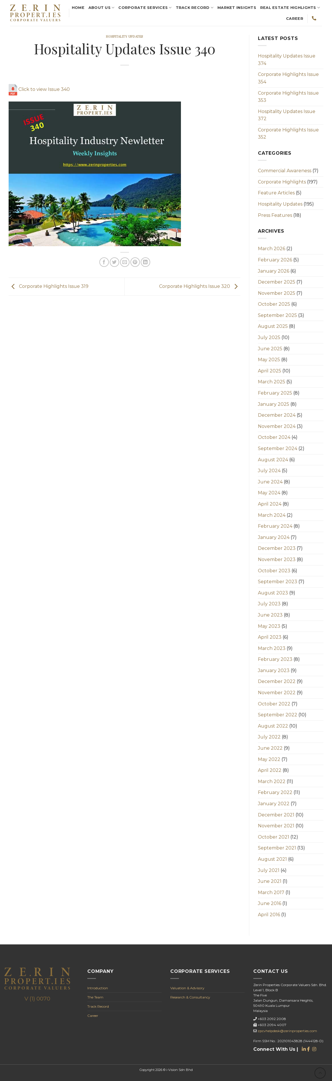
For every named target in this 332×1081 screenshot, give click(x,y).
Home (78, 7)
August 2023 (273, 593)
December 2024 (277, 415)
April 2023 (269, 637)
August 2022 (273, 726)
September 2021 (277, 848)
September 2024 (277, 448)
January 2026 (273, 271)
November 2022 (277, 692)
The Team (95, 997)
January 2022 (273, 803)
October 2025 (274, 304)
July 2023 (269, 603)
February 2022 (275, 792)
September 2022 (277, 715)
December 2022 (277, 681)
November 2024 (277, 426)
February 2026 (275, 260)
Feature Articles (276, 193)
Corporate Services (144, 7)
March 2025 (271, 381)
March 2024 (271, 515)
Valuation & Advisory (187, 988)
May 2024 (269, 492)
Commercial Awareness (284, 170)
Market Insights (236, 7)
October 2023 (274, 570)
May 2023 (269, 626)
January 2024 (273, 537)
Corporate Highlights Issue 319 (48, 286)
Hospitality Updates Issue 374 (286, 59)
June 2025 (270, 348)
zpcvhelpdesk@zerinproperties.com (287, 1031)
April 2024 (269, 504)
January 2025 (273, 404)
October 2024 (274, 437)
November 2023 (277, 559)
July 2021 (268, 870)
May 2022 (269, 759)
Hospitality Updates (124, 36)
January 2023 (273, 670)
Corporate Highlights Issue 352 (288, 133)
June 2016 (269, 903)
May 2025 (269, 359)
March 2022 (271, 781)
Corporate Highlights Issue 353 (288, 96)
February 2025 (275, 393)
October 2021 (273, 837)
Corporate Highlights (282, 182)
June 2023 (270, 615)
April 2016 (269, 914)
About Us (101, 7)
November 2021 (276, 826)
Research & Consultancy (190, 997)
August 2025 (273, 326)
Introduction (97, 988)
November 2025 (276, 293)
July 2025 (269, 337)
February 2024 (275, 526)
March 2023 (271, 648)
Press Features (275, 215)
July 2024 (269, 470)
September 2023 (277, 581)
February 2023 (275, 659)
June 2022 (270, 748)
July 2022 (269, 737)
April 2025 (269, 371)
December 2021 (276, 815)
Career (294, 18)
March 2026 (271, 248)
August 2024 (273, 459)
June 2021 (269, 881)
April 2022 (269, 770)
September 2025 (277, 315)
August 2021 (272, 859)
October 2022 (274, 704)
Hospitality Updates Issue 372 (286, 115)
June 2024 (270, 482)
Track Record (195, 7)
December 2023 (277, 548)
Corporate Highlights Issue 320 (199, 286)
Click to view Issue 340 (39, 89)
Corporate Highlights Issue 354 (288, 78)
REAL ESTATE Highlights (290, 7)
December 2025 (276, 282)
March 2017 (271, 892)
